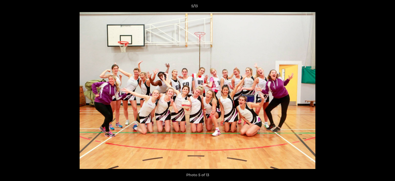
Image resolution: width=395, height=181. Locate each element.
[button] (374, 7)
